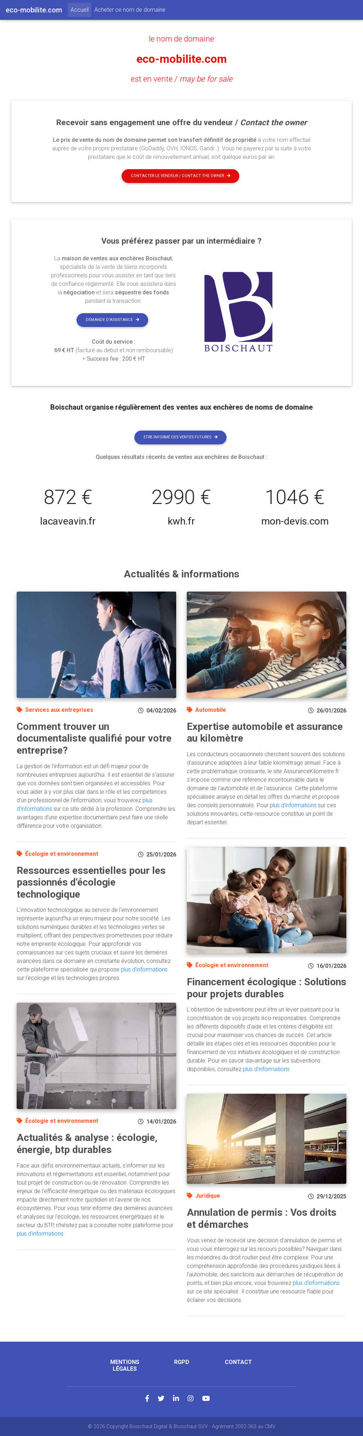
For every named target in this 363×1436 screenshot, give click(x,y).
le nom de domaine (181, 38)
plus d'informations (144, 969)
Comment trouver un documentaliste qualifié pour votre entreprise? (94, 738)
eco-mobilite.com (181, 59)
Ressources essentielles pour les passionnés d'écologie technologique (91, 882)
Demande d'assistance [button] (112, 319)
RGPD (181, 1362)
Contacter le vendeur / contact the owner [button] (180, 175)
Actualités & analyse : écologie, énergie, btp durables (87, 1143)
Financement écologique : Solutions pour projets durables (266, 988)
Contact (238, 1362)
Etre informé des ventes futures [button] (181, 437)
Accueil (81, 9)
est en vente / (182, 78)
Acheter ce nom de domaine (130, 9)
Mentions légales (124, 1365)
